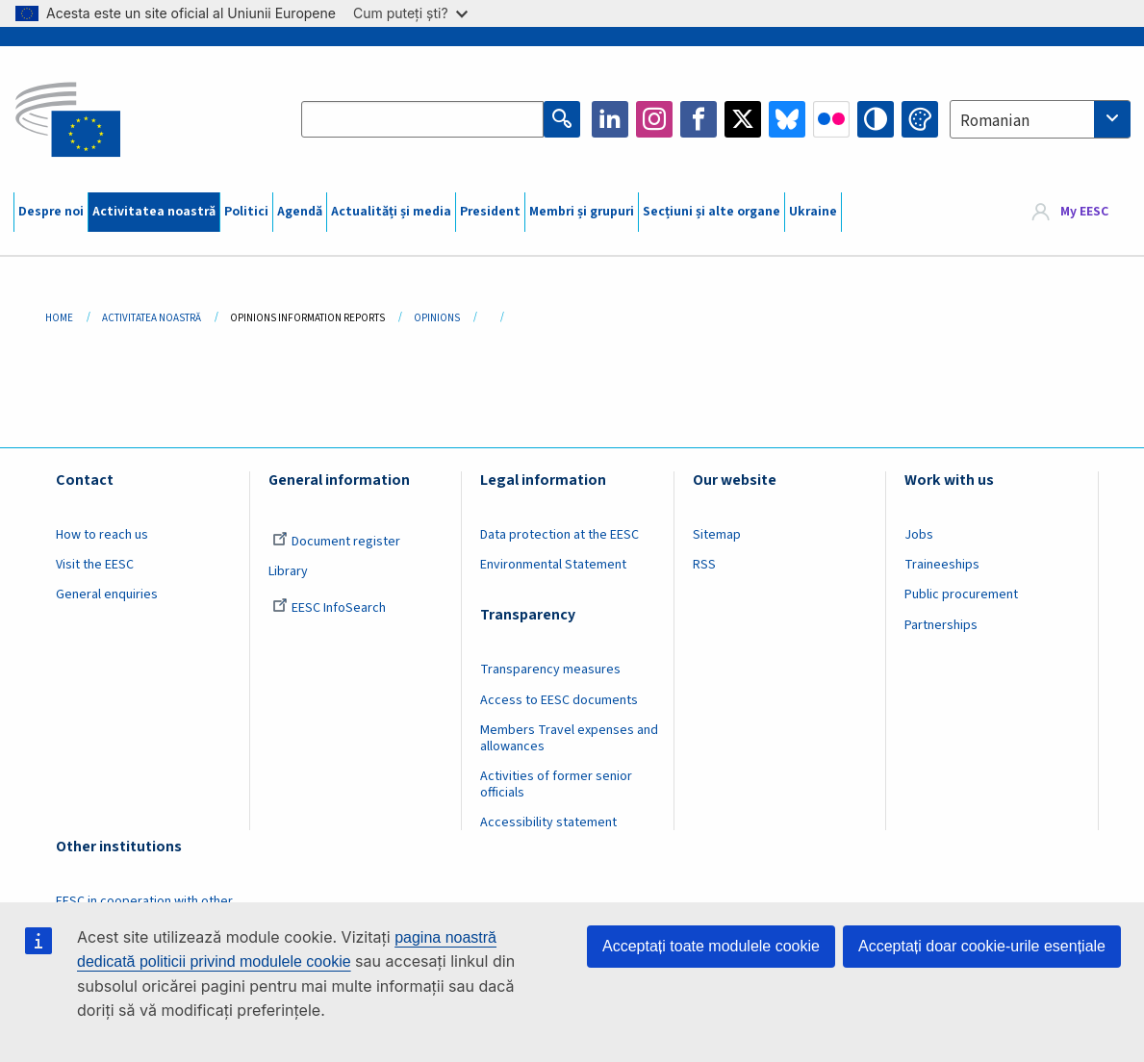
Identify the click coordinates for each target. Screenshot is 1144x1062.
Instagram (654, 119)
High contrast (875, 119)
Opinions (437, 318)
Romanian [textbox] (995, 121)
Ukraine (813, 211)
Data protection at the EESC (559, 534)
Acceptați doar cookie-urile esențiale (982, 946)
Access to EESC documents (559, 700)
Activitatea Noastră (151, 318)
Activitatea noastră (154, 211)
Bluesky (787, 119)
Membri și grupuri (581, 211)
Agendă (299, 211)
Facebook (698, 119)
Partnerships (941, 625)
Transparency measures (550, 669)
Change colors (920, 119)
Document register (336, 541)
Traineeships (941, 564)
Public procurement (961, 594)
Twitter (743, 119)
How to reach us (102, 534)
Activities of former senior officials (556, 784)
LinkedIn (610, 119)
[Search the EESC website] (422, 119)
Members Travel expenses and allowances (569, 738)
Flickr (831, 119)
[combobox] (1040, 119)
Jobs (918, 534)
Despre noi (51, 211)
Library (288, 571)
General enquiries (107, 594)
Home (59, 318)
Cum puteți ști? (410, 13)
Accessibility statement (548, 822)
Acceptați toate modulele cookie (711, 946)
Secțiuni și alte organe (711, 211)
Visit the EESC (95, 564)
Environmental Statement (553, 564)
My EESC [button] (1084, 211)
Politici (246, 211)
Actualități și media (391, 211)
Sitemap (717, 534)
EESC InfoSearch (329, 608)
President (490, 211)
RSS (704, 564)
